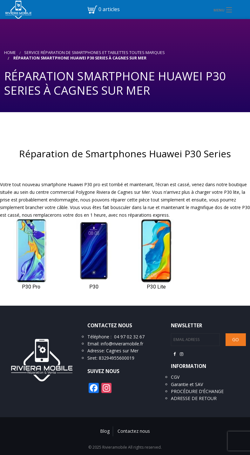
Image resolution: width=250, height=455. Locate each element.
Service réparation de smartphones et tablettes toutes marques (94, 52)
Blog (105, 431)
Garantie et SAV (187, 384)
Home (10, 52)
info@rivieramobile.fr (122, 344)
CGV (175, 377)
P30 (93, 287)
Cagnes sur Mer (122, 351)
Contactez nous (134, 431)
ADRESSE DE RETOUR (194, 398)
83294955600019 (116, 358)
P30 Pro (31, 287)
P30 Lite (156, 287)
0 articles (109, 9)
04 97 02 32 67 (129, 337)
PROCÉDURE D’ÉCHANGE (197, 391)
